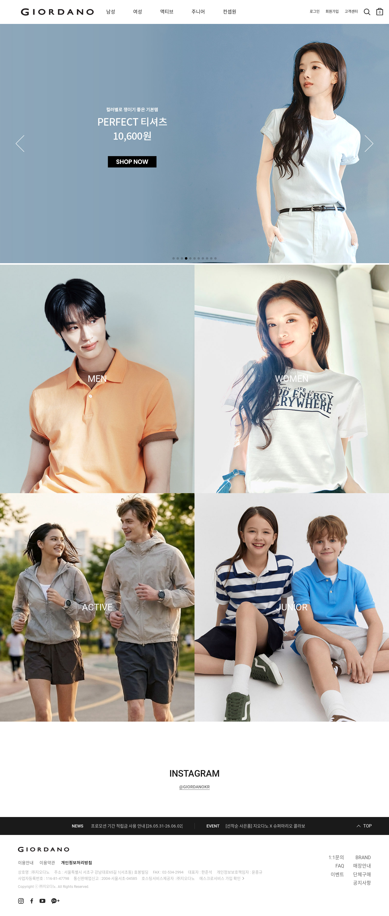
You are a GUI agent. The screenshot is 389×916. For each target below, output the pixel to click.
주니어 (198, 12)
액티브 (167, 12)
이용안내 (26, 862)
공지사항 (362, 883)
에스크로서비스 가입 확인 (220, 878)
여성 (137, 12)
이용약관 (47, 862)
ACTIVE (97, 607)
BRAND (363, 857)
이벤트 (337, 874)
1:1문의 (336, 857)
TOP (367, 826)
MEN (97, 379)
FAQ (339, 866)
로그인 (315, 12)
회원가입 (332, 12)
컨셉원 (229, 12)
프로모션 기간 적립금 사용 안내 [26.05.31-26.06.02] (137, 826)
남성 (110, 12)
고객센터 (351, 12)
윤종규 (257, 872)
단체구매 (362, 874)
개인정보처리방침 (76, 862)
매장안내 (362, 866)
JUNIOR (291, 607)
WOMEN (292, 379)
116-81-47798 (57, 878)
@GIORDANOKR (194, 786)
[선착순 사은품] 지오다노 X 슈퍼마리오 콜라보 (265, 826)
